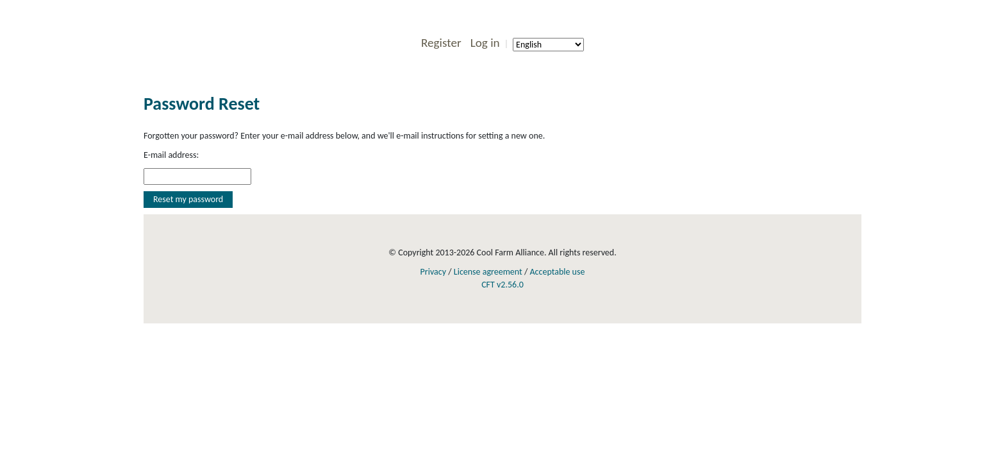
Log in (485, 42)
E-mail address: (171, 155)
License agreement (488, 271)
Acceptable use (557, 271)
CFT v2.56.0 (502, 284)
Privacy (433, 271)
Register (441, 42)
